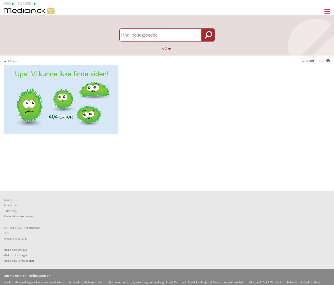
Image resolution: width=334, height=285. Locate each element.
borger (24, 3)
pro (7, 3)
